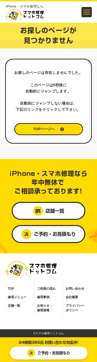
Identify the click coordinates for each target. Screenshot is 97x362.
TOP (11, 288)
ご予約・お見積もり (48, 353)
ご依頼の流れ (46, 288)
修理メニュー (17, 297)
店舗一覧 (48, 211)
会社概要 (72, 297)
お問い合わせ (75, 288)
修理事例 (43, 297)
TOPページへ (48, 129)
